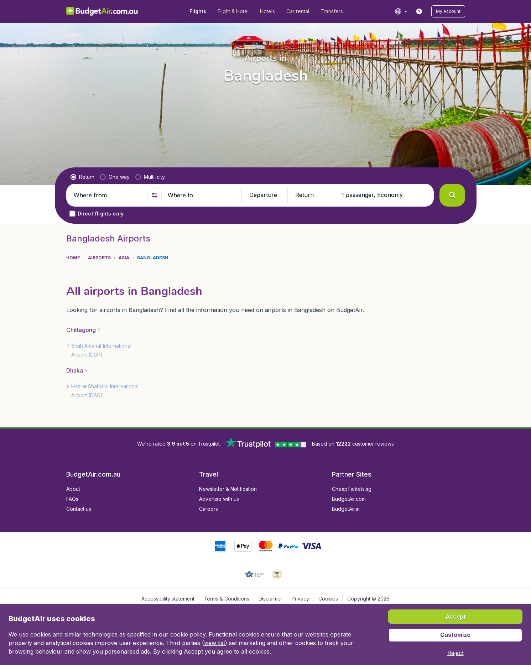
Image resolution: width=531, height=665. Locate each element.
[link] (419, 11)
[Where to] (201, 195)
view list (214, 642)
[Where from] (107, 195)
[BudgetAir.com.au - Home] (102, 11)
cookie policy (187, 634)
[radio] (82, 177)
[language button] (401, 11)
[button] (448, 11)
